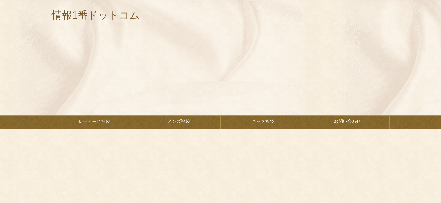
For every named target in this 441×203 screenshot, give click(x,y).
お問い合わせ (347, 121)
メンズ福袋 (178, 121)
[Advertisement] (220, 73)
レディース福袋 (94, 121)
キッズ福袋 (263, 121)
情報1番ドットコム (96, 15)
